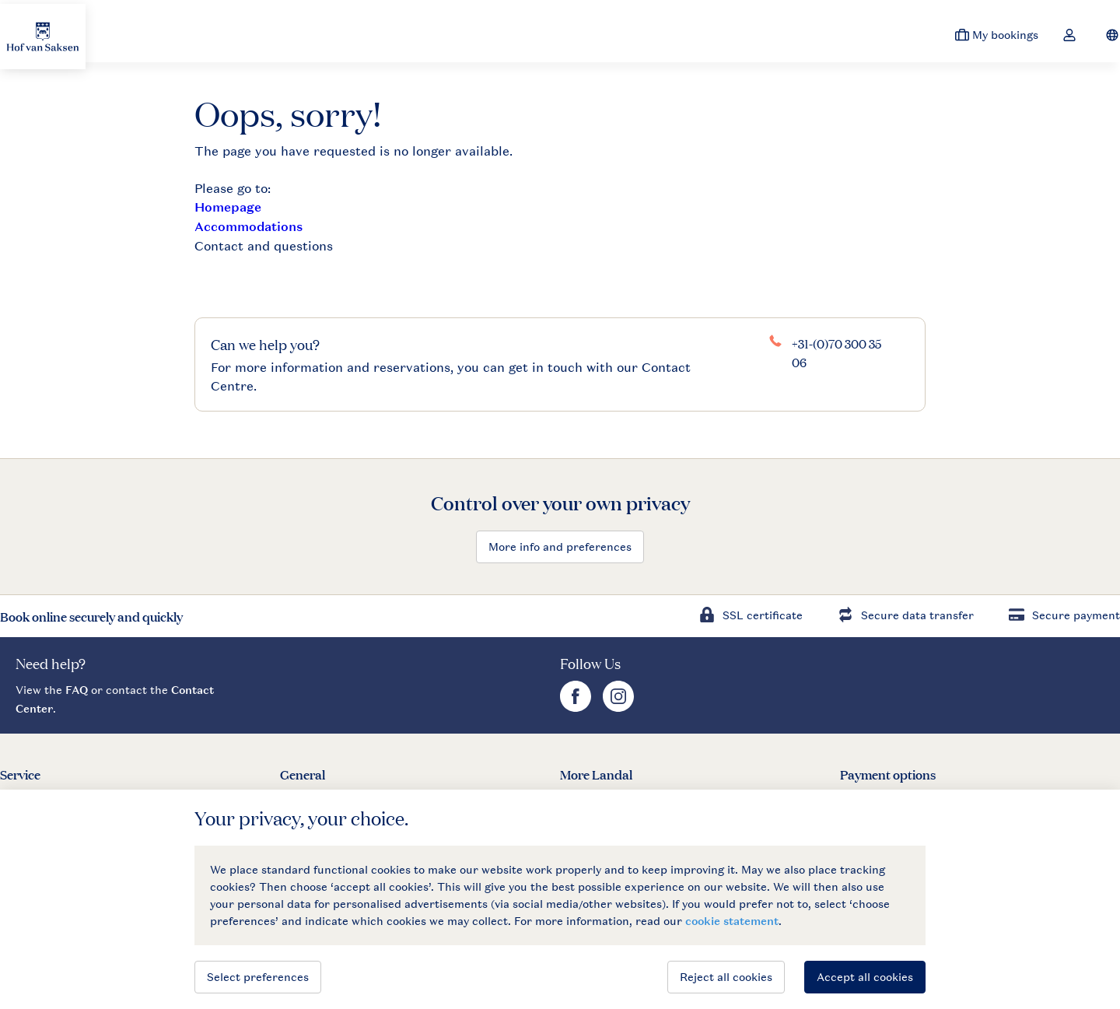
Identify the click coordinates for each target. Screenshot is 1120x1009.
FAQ (76, 689)
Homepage (227, 207)
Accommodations (248, 227)
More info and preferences (560, 546)
